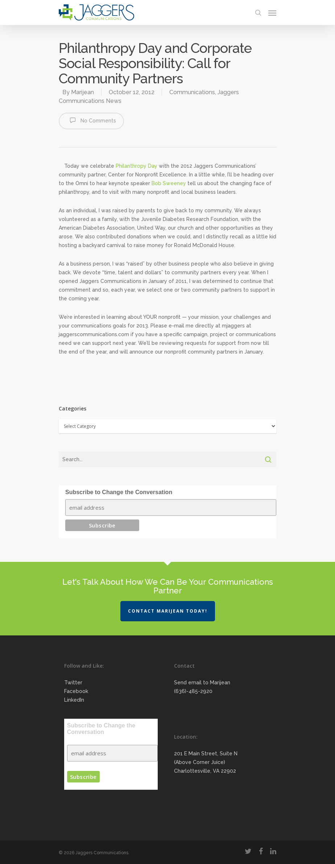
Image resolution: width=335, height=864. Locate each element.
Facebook (76, 691)
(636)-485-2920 (193, 691)
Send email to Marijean (202, 682)
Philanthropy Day (136, 166)
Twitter (73, 682)
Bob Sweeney (169, 183)
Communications (192, 92)
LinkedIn (74, 700)
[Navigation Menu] (272, 12)
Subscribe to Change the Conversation (118, 492)
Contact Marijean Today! (167, 611)
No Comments (91, 120)
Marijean (82, 92)
